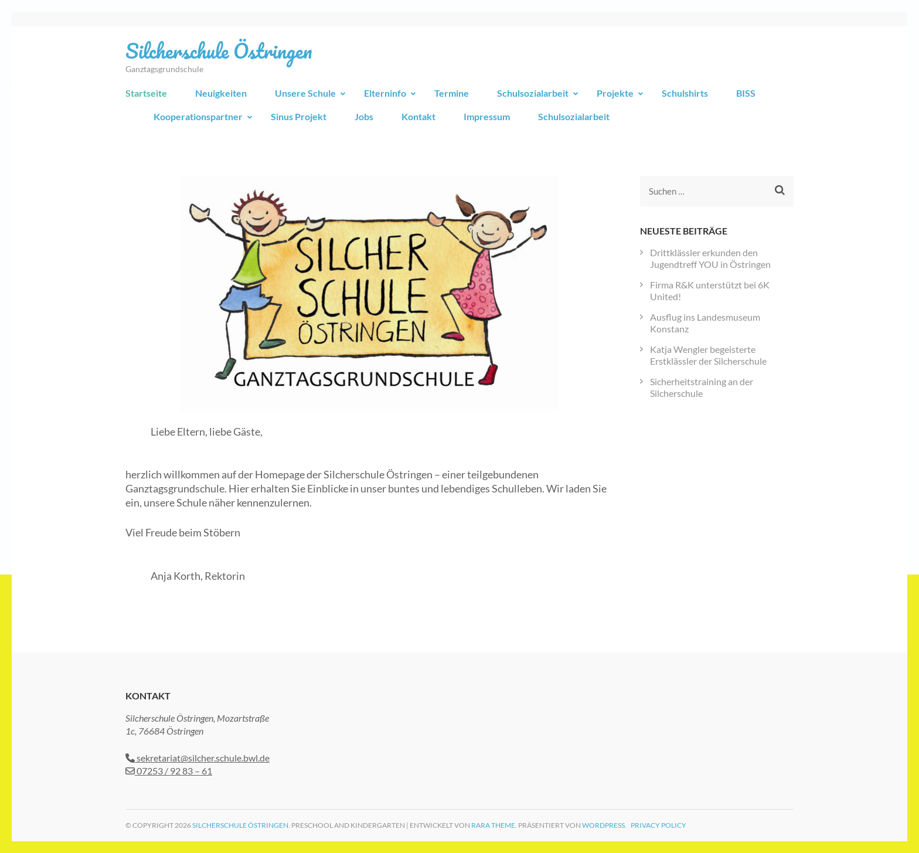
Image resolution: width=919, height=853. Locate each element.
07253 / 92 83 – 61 (168, 770)
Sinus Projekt (298, 116)
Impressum (487, 116)
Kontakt (418, 116)
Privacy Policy (658, 825)
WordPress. (604, 825)
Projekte (615, 92)
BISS (745, 92)
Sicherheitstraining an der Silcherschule (701, 387)
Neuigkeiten (221, 92)
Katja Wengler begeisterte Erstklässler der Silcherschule (708, 355)
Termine (451, 92)
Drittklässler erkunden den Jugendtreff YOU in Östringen (710, 258)
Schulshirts (685, 92)
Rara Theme (493, 825)
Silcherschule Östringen (218, 50)
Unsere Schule (305, 92)
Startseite (146, 92)
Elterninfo (385, 92)
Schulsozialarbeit (533, 92)
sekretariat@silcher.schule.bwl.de (197, 757)
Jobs (364, 116)
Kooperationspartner (198, 116)
